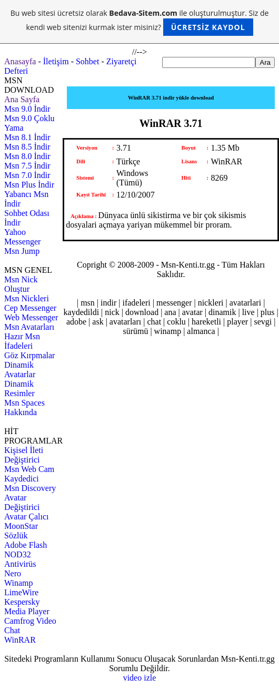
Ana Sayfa (21, 99)
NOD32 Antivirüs (20, 559)
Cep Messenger (30, 307)
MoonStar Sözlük (21, 531)
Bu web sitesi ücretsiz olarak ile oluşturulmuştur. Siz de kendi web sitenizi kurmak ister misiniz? (140, 22)
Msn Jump (21, 251)
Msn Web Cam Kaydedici (29, 474)
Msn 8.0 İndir (27, 156)
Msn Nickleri (26, 298)
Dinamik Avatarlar (19, 369)
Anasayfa (20, 61)
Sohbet (87, 61)
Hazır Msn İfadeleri (22, 341)
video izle (139, 677)
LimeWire (21, 592)
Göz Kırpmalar (29, 355)
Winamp (18, 582)
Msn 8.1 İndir (27, 137)
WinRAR (20, 639)
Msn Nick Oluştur (21, 284)
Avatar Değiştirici (22, 502)
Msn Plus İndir (29, 184)
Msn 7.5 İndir (27, 165)
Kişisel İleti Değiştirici (23, 455)
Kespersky (22, 601)
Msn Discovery (30, 488)
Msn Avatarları (29, 326)
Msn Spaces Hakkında (24, 407)
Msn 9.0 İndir (27, 108)
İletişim (56, 61)
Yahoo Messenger (22, 237)
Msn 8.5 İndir (27, 146)
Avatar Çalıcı (26, 516)
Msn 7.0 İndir (27, 175)
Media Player (26, 611)
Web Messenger (31, 317)
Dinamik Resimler (19, 388)
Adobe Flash (25, 544)
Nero (12, 573)
